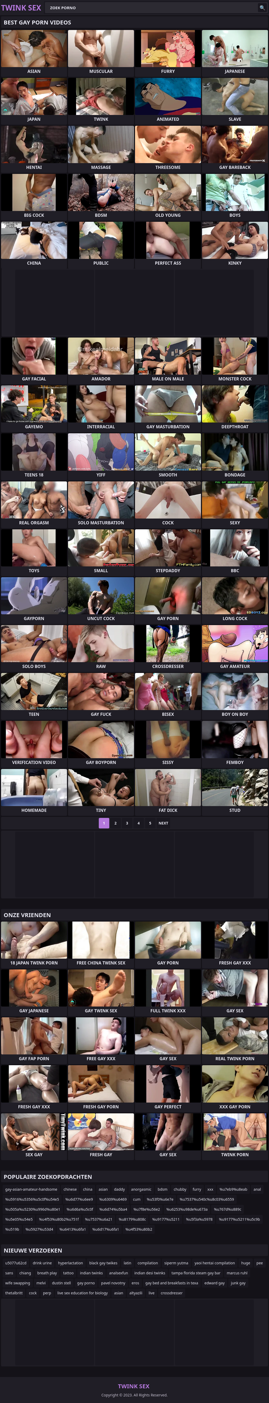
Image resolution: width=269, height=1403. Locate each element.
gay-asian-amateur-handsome (31, 1189)
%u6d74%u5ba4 (113, 1209)
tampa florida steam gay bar (196, 1272)
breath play (47, 1272)
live (151, 1292)
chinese (70, 1189)
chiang (25, 1272)
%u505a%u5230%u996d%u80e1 (32, 1209)
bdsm (162, 1189)
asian (103, 1189)
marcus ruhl (237, 1272)
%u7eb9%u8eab (233, 1189)
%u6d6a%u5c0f (80, 1209)
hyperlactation (70, 1262)
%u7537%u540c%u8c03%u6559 (207, 1199)
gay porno (86, 1282)
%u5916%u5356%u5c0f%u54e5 (32, 1199)
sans (9, 1272)
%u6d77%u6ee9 (79, 1199)
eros (135, 1282)
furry (197, 1189)
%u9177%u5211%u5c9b (239, 1219)
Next (163, 823)
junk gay (238, 1282)
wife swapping (17, 1282)
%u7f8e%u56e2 (146, 1209)
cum (136, 1199)
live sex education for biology (83, 1292)
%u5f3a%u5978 (199, 1219)
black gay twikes (103, 1262)
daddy (119, 1189)
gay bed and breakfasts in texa (172, 1282)
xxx (210, 1189)
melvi (41, 1282)
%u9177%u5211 (166, 1219)
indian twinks (91, 1272)
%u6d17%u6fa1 (105, 1229)
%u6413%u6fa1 (72, 1229)
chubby (180, 1189)
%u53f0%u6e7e (160, 1199)
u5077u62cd (16, 1262)
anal (257, 1189)
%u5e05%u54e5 (19, 1219)
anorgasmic (141, 1189)
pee (259, 1262)
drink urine (42, 1262)
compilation (148, 1262)
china (87, 1189)
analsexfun (118, 1272)
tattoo (68, 1272)
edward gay (214, 1282)
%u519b (12, 1229)
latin (127, 1262)
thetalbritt (14, 1292)
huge (245, 1262)
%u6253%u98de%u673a (187, 1209)
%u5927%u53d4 (39, 1229)
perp (47, 1292)
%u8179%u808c (132, 1219)
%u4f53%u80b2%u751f (59, 1219)
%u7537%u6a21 (98, 1219)
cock (33, 1292)
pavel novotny (113, 1282)
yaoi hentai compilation (215, 1262)
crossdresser (172, 1292)
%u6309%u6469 (113, 1199)
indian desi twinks (149, 1272)
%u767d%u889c (227, 1209)
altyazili (136, 1292)
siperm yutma (176, 1262)
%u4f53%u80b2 (138, 1229)
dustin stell (61, 1282)
